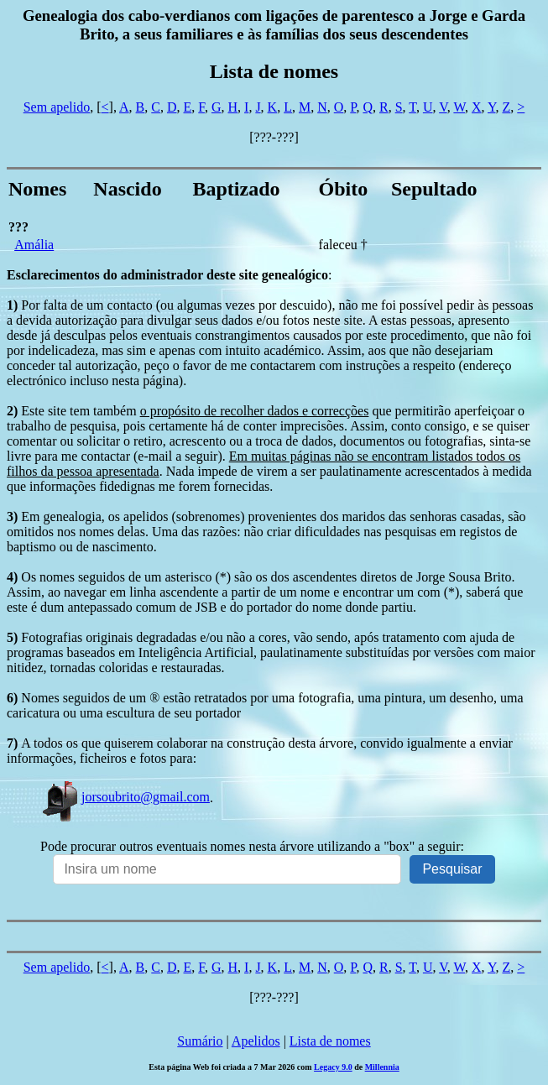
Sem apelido (57, 107)
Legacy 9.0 (333, 1067)
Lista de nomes (330, 1041)
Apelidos (256, 1041)
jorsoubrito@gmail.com (125, 797)
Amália (34, 244)
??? (18, 227)
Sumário (199, 1041)
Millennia (382, 1067)
